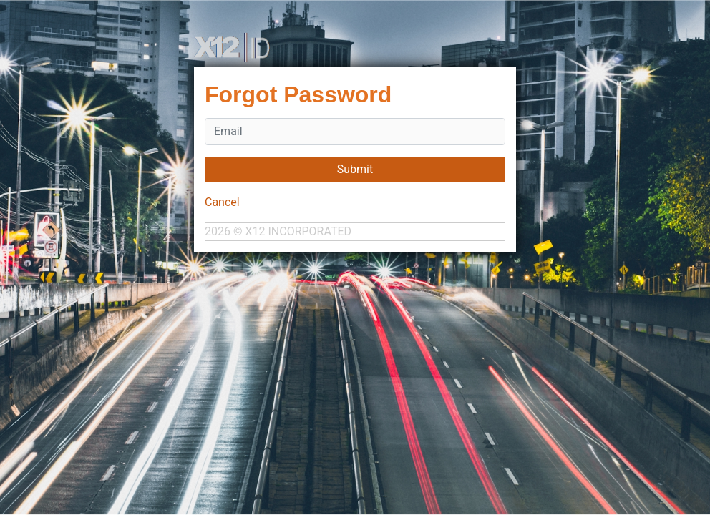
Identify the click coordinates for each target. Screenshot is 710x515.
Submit (355, 169)
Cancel (222, 202)
